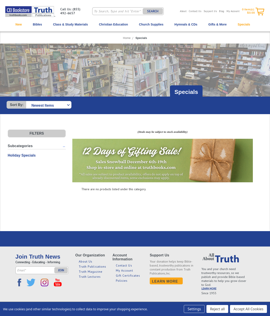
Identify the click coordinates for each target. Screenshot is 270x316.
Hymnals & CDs (185, 24)
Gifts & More (217, 24)
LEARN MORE (208, 288)
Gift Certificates (128, 276)
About (183, 11)
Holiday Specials (22, 155)
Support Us (210, 11)
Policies (122, 281)
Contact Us (195, 11)
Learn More (165, 281)
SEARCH (153, 11)
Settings (194, 309)
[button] (37, 133)
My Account (233, 11)
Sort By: (17, 105)
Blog (221, 11)
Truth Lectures (90, 277)
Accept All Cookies (248, 309)
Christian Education (113, 24)
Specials (244, 24)
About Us (86, 261)
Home (127, 38)
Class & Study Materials (70, 24)
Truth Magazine (90, 272)
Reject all (217, 309)
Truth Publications (92, 267)
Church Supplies (151, 24)
